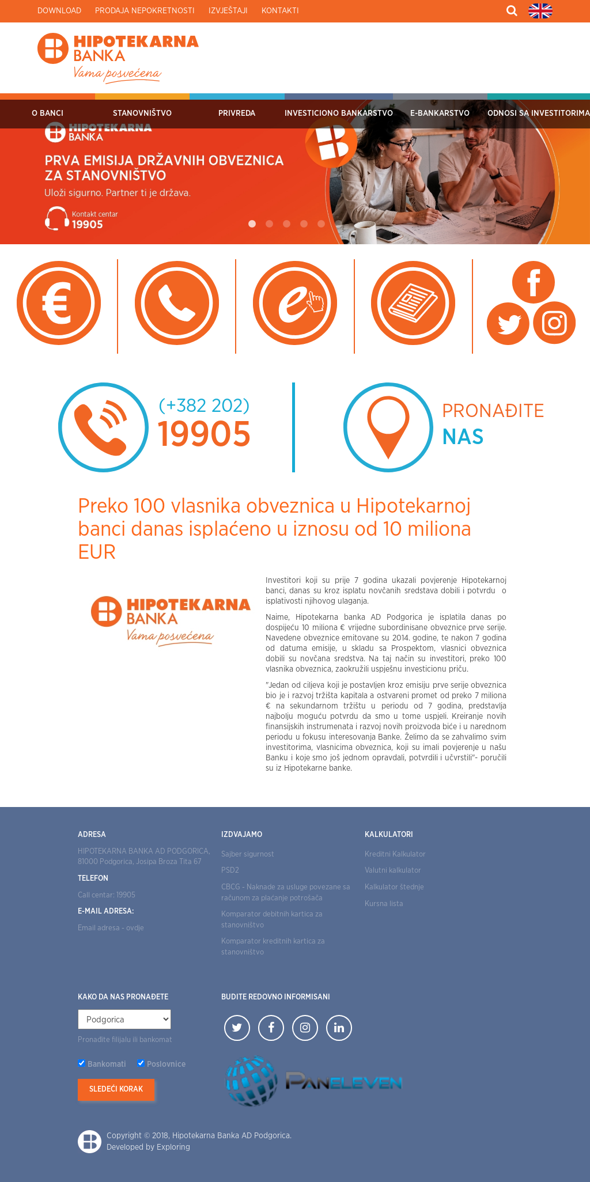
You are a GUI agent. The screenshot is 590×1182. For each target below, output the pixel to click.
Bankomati (107, 1064)
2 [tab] (269, 224)
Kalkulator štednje (394, 887)
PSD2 (230, 870)
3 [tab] (286, 224)
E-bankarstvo (440, 113)
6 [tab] (338, 224)
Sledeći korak (116, 1089)
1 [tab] (252, 224)
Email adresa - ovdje (111, 928)
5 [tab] (321, 224)
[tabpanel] (295, 168)
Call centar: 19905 (106, 895)
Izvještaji (228, 11)
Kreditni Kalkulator (395, 854)
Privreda (236, 113)
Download (59, 11)
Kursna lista (384, 904)
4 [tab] (303, 224)
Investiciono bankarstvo (339, 113)
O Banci (47, 113)
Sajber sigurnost (247, 854)
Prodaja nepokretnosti (145, 11)
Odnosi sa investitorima (538, 113)
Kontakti (280, 11)
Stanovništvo (142, 113)
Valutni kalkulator (393, 870)
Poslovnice (166, 1064)
